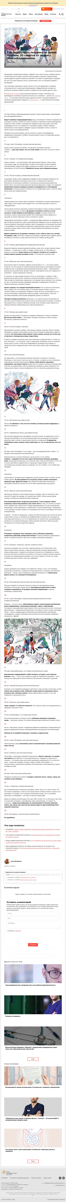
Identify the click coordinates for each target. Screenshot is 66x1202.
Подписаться (45, 20)
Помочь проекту (36, 1178)
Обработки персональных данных (28, 879)
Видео (25, 14)
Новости (18, 14)
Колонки (53, 14)
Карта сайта (47, 1178)
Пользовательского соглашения (28, 877)
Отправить (33, 944)
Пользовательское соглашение (56, 1199)
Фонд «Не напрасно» (57, 8)
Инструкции (39, 14)
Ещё (33, 1059)
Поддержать (46, 9)
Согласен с (14, 930)
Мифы (46, 14)
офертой (18, 930)
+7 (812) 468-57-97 (60, 1185)
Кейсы (31, 14)
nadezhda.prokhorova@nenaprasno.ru (54, 1183)
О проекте (4, 1178)
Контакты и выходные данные (19, 1178)
